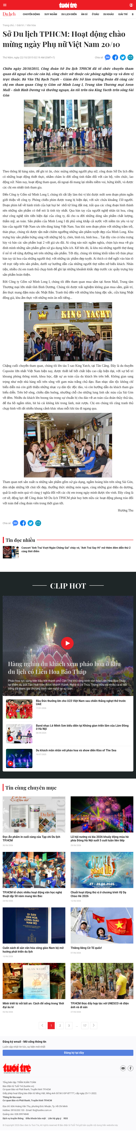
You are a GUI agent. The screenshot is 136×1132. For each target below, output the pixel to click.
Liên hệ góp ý (54, 1120)
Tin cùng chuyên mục (31, 788)
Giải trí (123, 14)
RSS (66, 1120)
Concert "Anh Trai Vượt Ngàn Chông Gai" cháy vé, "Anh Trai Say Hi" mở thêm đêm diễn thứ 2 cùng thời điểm (76, 550)
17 (84, 1027)
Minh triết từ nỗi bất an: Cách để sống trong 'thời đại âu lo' (33, 1006)
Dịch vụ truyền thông (13, 1120)
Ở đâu (95, 14)
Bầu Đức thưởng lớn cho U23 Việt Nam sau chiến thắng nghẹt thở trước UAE (81, 703)
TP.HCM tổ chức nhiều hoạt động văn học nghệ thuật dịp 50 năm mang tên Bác (32, 895)
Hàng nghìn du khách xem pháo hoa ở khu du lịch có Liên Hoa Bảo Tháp (63, 667)
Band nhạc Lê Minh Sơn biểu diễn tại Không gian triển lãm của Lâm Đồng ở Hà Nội (82, 728)
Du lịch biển (69, 14)
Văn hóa (31, 25)
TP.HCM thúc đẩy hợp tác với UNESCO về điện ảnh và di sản (100, 1006)
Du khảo (108, 14)
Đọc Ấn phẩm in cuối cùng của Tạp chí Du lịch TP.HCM (31, 839)
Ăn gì (84, 14)
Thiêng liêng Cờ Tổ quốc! (86, 949)
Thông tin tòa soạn (12, 1098)
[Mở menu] (5, 5)
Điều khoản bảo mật (36, 1120)
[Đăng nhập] (131, 5)
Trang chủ (8, 25)
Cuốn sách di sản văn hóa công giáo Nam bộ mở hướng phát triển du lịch (33, 951)
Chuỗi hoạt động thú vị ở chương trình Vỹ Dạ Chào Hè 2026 (98, 895)
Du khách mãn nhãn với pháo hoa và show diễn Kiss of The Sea (76, 751)
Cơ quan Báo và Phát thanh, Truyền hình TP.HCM (27, 1102)
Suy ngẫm (50, 14)
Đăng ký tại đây (74, 1054)
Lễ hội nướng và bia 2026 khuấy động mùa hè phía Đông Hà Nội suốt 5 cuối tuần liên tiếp (100, 839)
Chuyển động (31, 14)
